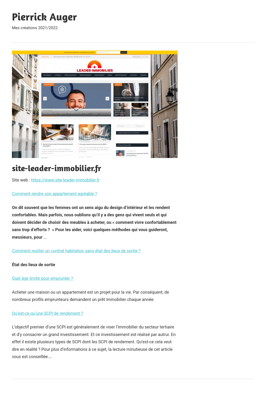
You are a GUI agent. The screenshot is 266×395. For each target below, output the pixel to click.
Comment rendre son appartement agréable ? (54, 193)
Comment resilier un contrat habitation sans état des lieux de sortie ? (76, 250)
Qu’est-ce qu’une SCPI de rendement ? (47, 313)
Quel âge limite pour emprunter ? (42, 278)
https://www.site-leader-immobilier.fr (65, 180)
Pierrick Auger (44, 16)
